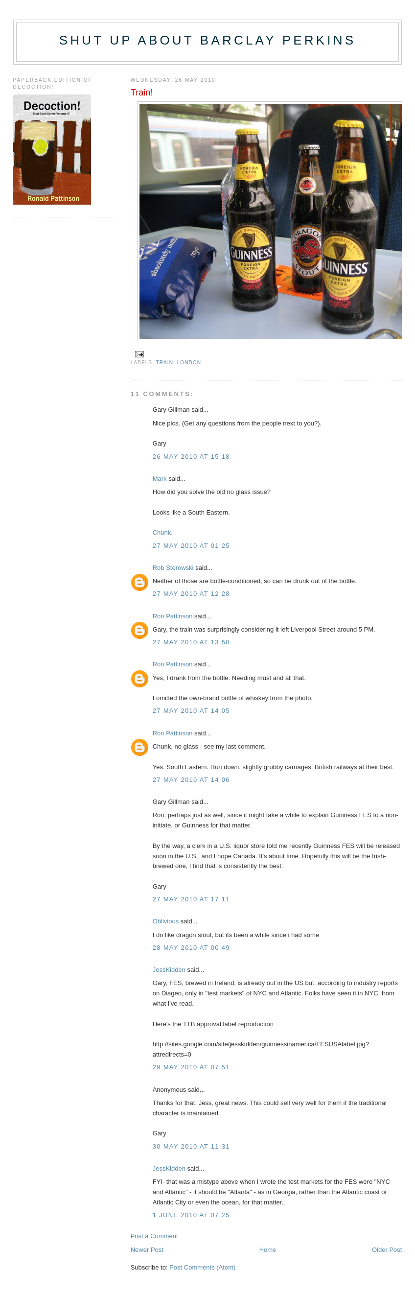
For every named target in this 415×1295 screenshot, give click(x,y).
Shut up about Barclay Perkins (207, 40)
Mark (160, 478)
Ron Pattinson (173, 616)
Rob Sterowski (173, 567)
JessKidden (169, 969)
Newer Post (147, 1249)
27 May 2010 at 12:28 (191, 593)
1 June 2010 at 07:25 (191, 1215)
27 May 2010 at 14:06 (191, 779)
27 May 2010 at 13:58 (191, 642)
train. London (179, 362)
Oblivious (166, 921)
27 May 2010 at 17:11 (191, 899)
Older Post (387, 1249)
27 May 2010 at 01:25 (191, 545)
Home (268, 1249)
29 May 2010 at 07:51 (191, 1067)
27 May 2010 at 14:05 (191, 710)
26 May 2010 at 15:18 (191, 456)
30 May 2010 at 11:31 (191, 1146)
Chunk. (163, 532)
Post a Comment (154, 1236)
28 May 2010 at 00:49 (191, 947)
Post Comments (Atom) (202, 1267)
